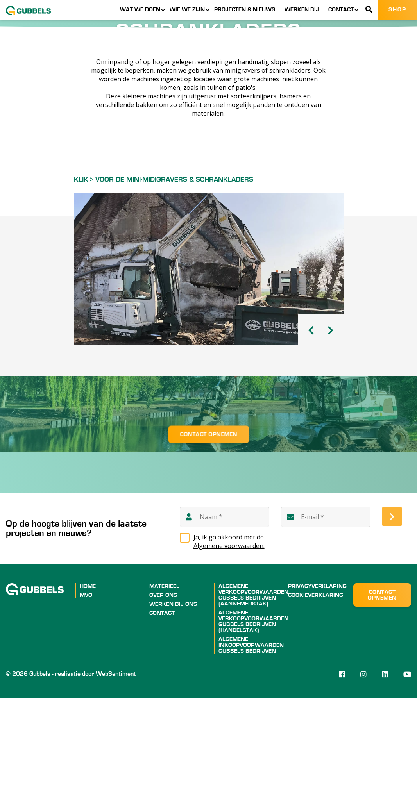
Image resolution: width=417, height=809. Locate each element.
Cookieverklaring (315, 706)
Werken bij (302, 10)
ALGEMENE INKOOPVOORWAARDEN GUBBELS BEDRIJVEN (251, 756)
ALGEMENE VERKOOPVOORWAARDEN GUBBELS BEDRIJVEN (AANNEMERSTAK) (253, 706)
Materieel (164, 697)
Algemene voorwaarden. (229, 656)
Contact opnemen (208, 545)
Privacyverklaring (317, 697)
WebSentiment (116, 785)
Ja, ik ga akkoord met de (229, 652)
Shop (397, 10)
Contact (341, 10)
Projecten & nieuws (244, 10)
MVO (86, 706)
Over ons (163, 706)
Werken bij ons (173, 715)
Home (88, 697)
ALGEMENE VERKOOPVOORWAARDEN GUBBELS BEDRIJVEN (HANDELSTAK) (253, 732)
